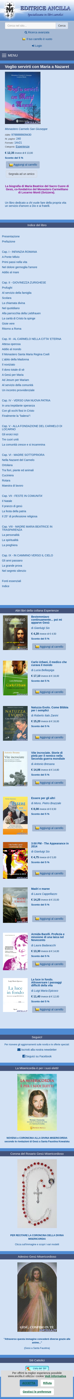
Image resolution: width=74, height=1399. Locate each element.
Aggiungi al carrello (22, 165)
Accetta (28, 1383)
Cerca (62, 25)
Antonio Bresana (44, 764)
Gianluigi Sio (42, 628)
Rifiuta (47, 1383)
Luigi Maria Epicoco (46, 990)
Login (37, 45)
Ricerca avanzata (37, 32)
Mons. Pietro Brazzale (47, 803)
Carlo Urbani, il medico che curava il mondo (49, 663)
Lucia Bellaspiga (44, 670)
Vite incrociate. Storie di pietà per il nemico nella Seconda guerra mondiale (48, 755)
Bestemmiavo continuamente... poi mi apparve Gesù (46, 619)
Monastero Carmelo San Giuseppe (26, 129)
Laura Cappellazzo (45, 893)
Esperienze (23, 146)
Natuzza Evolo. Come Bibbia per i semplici (49, 709)
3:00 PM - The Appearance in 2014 (50, 845)
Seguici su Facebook (37, 1056)
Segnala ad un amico (21, 173)
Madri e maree (40, 888)
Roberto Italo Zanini (46, 715)
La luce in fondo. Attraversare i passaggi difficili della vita (46, 982)
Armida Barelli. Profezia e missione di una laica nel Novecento (48, 937)
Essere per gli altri (43, 798)
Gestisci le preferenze (37, 1391)
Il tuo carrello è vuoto (37, 39)
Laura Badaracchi (45, 945)
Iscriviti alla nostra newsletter (37, 1049)
